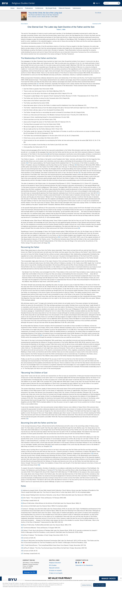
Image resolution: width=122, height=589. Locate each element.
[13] (27, 418)
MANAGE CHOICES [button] (108, 578)
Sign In (98, 3)
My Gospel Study (51, 8)
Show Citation (24, 23)
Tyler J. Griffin (51, 16)
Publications (29, 8)
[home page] (5, 3)
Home (12, 8)
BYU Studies (52, 565)
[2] (48, 154)
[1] (37, 83)
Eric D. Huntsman (32, 16)
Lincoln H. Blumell (41, 16)
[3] (27, 163)
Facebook (76, 562)
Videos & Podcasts (64, 8)
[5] (80, 172)
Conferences (39, 8)
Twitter (81, 562)
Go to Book (98, 12)
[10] (49, 243)
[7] (98, 193)
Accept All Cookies (99, 587)
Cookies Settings (86, 587)
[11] (59, 281)
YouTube (83, 562)
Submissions (77, 8)
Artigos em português (55, 573)
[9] (59, 237)
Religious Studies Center (23, 3)
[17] (54, 470)
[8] (79, 228)
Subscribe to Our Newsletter (84, 565)
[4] (76, 165)
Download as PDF (97, 23)
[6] (93, 180)
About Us (20, 8)
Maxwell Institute (54, 568)
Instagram (79, 562)
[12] (41, 335)
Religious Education (55, 562)
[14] (51, 446)
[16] (39, 465)
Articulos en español (55, 570)
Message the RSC (30, 572)
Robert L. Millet (61, 29)
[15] (92, 453)
